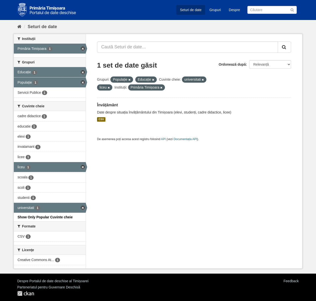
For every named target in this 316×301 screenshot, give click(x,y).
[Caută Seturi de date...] (187, 47)
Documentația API (185, 139)
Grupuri (215, 10)
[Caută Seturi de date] (272, 10)
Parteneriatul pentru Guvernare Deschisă (48, 287)
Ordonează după (232, 64)
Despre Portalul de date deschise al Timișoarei (53, 281)
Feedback (291, 281)
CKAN (25, 293)
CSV (101, 119)
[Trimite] (292, 9)
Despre (234, 10)
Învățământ (107, 105)
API (163, 139)
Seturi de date (190, 10)
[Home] (19, 26)
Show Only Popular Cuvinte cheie (45, 217)
